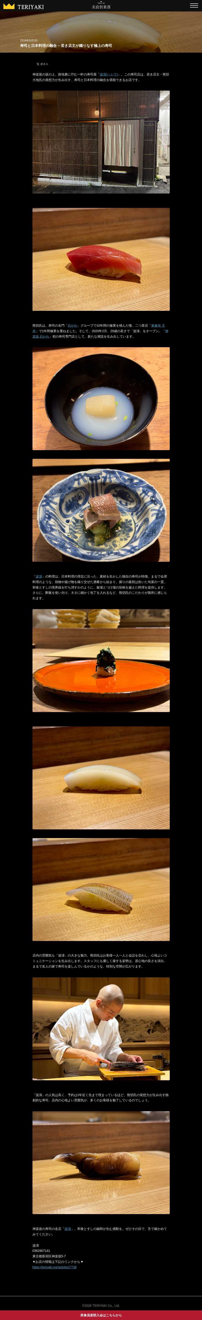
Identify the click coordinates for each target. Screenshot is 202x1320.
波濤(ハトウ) (109, 74)
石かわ (72, 325)
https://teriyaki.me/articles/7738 (54, 1267)
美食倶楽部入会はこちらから (101, 1315)
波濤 (39, 576)
